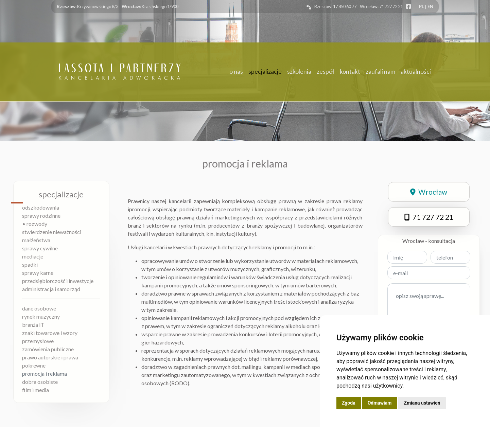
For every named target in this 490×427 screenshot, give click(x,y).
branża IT (33, 324)
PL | (422, 6)
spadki (30, 264)
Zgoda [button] (348, 403)
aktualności (416, 71)
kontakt (350, 71)
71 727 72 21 (428, 217)
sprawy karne (37, 272)
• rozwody (34, 223)
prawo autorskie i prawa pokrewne (50, 361)
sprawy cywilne (40, 248)
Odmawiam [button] (380, 403)
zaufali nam (380, 71)
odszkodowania (40, 207)
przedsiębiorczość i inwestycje (57, 281)
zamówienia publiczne (48, 349)
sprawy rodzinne (41, 215)
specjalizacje (265, 71)
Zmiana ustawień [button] (422, 403)
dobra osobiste (40, 381)
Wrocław (428, 192)
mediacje (32, 256)
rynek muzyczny (41, 316)
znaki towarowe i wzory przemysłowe (49, 337)
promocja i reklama (44, 373)
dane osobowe (39, 308)
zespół (325, 71)
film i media (35, 390)
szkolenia (299, 71)
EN (430, 6)
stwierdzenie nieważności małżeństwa (51, 236)
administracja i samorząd (51, 289)
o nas (236, 71)
